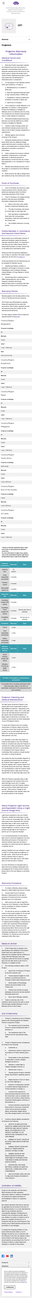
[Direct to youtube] (7, 1256)
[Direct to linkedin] (11, 1256)
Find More (19, 1292)
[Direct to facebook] (3, 1256)
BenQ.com (17, 316)
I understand (10, 1287)
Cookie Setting (9, 1292)
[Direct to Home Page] (16, 3)
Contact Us (21, 257)
